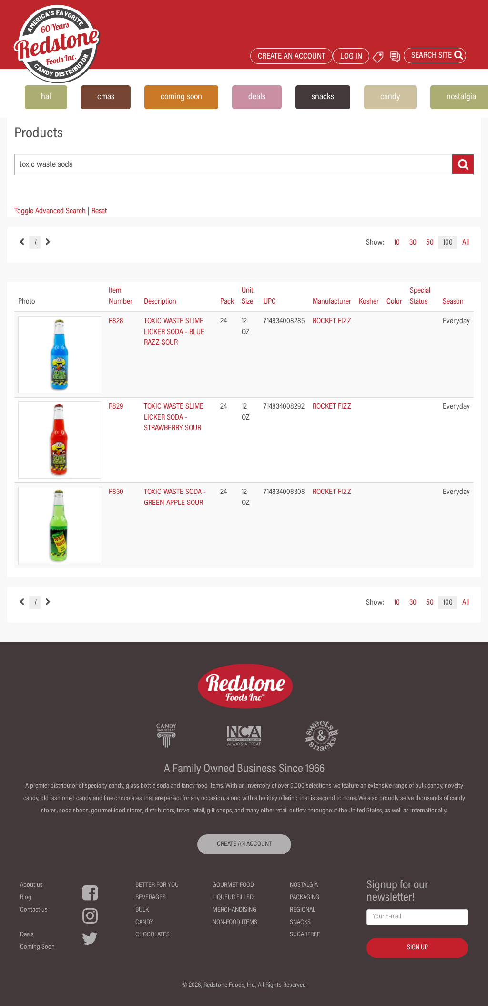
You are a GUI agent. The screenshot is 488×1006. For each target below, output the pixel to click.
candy (390, 97)
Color (394, 302)
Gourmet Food (233, 885)
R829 (116, 407)
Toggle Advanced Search (50, 211)
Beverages (150, 897)
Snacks (300, 922)
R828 (116, 321)
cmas (105, 97)
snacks (323, 97)
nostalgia (461, 97)
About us (31, 885)
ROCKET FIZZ (332, 321)
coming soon (181, 97)
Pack (227, 302)
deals (256, 97)
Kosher (369, 302)
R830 (116, 492)
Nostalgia (304, 885)
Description (160, 302)
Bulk (142, 910)
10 (397, 242)
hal (46, 97)
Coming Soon (37, 947)
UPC (270, 302)
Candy (144, 922)
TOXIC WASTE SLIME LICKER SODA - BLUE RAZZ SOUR (174, 332)
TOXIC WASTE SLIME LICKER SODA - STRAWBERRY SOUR (173, 417)
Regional (302, 910)
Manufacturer (332, 302)
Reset (99, 211)
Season (453, 302)
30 (413, 242)
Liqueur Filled (233, 897)
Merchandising (234, 910)
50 (430, 242)
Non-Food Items (235, 922)
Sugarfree (305, 935)
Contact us (34, 910)
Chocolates (152, 935)
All (465, 242)
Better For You (157, 885)
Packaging (304, 897)
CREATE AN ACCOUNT (291, 57)
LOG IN (351, 57)
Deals (27, 935)
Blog (25, 897)
